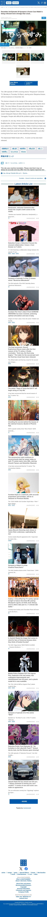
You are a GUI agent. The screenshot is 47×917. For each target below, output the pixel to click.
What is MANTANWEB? (23, 879)
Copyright (23, 887)
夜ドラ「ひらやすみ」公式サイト (15, 163)
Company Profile (23, 892)
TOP (6, 7)
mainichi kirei (23, 898)
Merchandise (42, 872)
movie (13, 874)
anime (9, 253)
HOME (2, 7)
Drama (33, 872)
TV (44, 18)
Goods (17, 253)
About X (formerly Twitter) (23, 881)
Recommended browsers (23, 885)
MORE (23, 801)
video (36, 874)
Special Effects (24, 872)
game (15, 872)
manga (13, 253)
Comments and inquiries (23, 890)
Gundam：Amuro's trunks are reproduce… (31, 178)
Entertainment (21, 874)
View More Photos (24, 83)
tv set (30, 874)
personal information (23, 888)
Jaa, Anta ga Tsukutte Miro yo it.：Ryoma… (15, 173)
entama (9, 540)
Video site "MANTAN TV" (23, 896)
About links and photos (23, 883)
